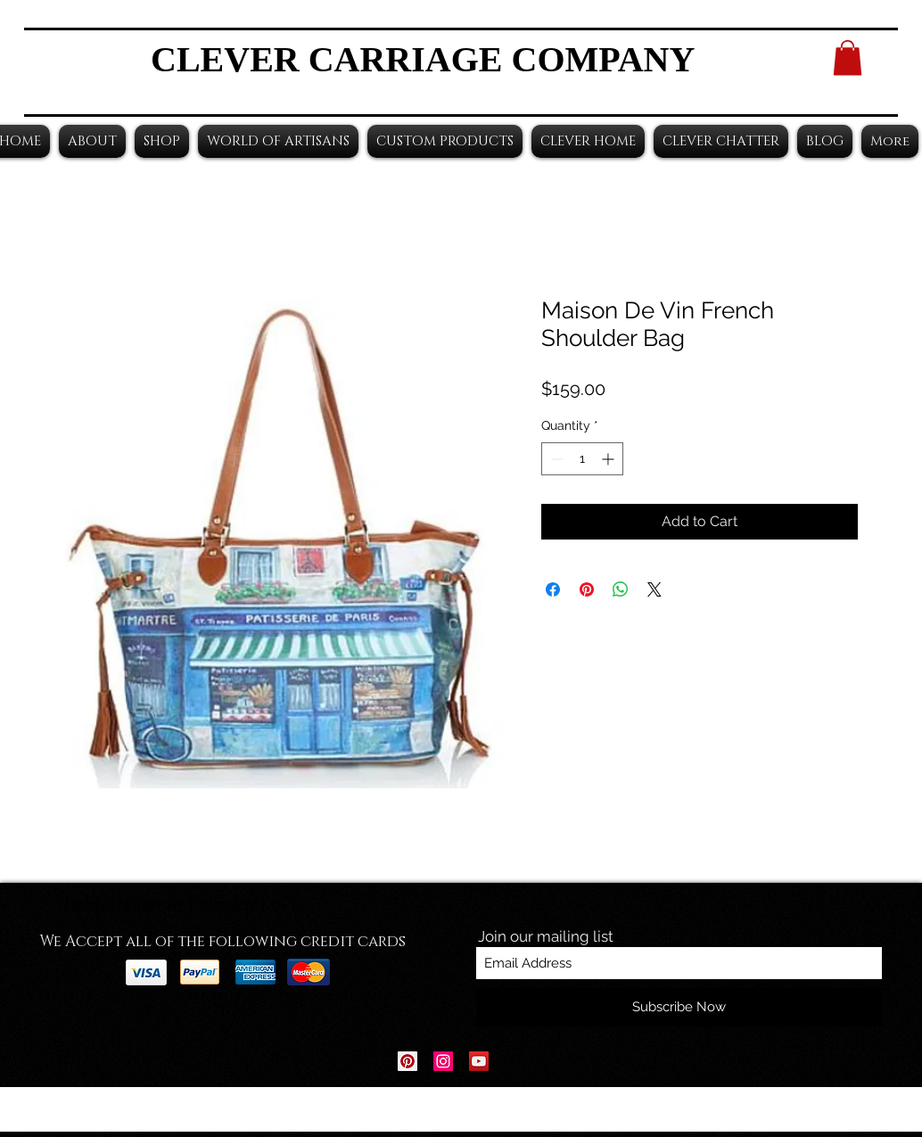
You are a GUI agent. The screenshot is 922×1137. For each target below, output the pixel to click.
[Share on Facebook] (553, 589)
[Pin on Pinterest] (586, 589)
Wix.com (572, 1109)
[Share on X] (654, 589)
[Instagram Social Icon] (443, 1061)
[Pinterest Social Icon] (407, 1061)
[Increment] (609, 458)
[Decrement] (555, 458)
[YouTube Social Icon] (479, 1061)
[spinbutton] (582, 458)
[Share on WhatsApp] (620, 589)
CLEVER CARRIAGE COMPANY (423, 59)
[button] (847, 57)
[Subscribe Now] (679, 1007)
